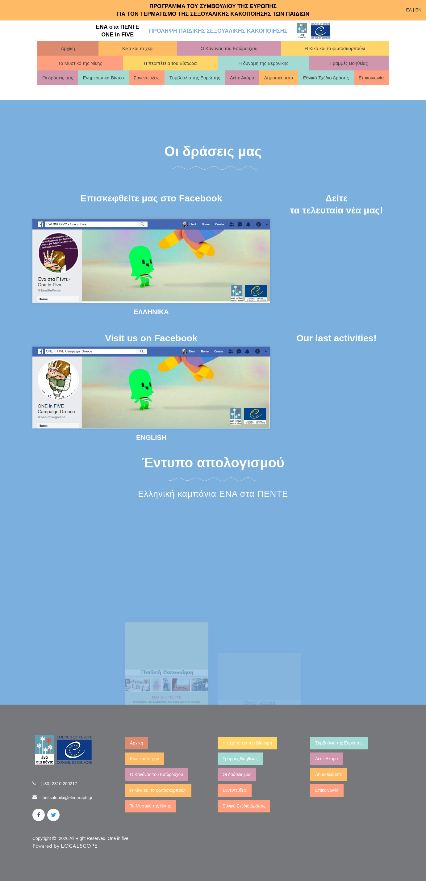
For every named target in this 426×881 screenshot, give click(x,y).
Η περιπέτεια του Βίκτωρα (170, 63)
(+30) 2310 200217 (58, 783)
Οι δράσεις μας (57, 77)
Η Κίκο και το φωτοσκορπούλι (335, 48)
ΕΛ (409, 9)
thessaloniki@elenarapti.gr (66, 797)
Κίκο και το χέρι (137, 48)
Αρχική (68, 48)
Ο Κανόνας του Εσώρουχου (229, 48)
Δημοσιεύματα (278, 77)
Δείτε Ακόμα (242, 77)
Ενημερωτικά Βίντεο (103, 77)
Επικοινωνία (371, 77)
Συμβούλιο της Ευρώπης (194, 77)
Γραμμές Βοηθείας (349, 63)
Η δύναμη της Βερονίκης (263, 63)
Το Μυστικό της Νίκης (80, 63)
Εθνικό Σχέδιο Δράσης (326, 77)
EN (418, 9)
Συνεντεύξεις (147, 77)
